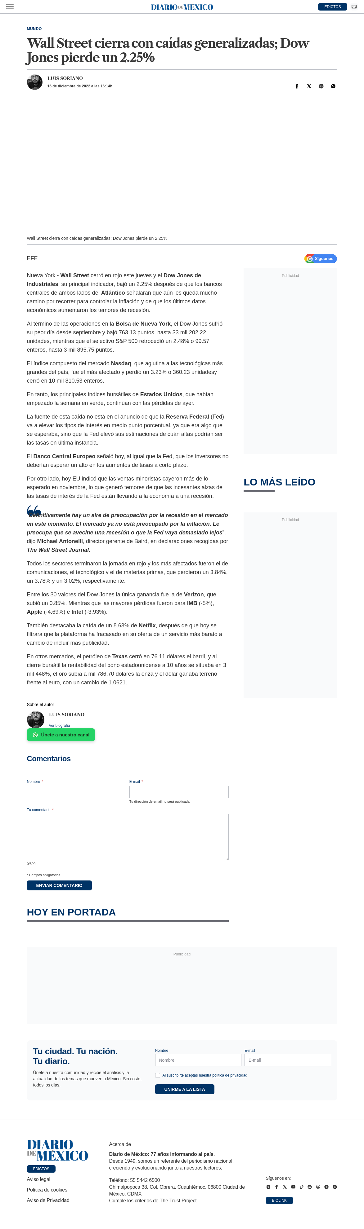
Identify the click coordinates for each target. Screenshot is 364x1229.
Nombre (35, 781)
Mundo (34, 29)
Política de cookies (47, 1189)
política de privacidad (229, 1075)
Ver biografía (59, 725)
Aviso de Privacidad (48, 1200)
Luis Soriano (65, 78)
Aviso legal (38, 1179)
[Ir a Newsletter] (354, 7)
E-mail (136, 781)
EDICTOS (333, 7)
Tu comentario (40, 810)
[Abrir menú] (10, 7)
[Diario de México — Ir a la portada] (182, 7)
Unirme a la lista (184, 1089)
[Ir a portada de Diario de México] (57, 1150)
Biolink (279, 1200)
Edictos (41, 1169)
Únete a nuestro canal (61, 735)
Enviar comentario (59, 885)
